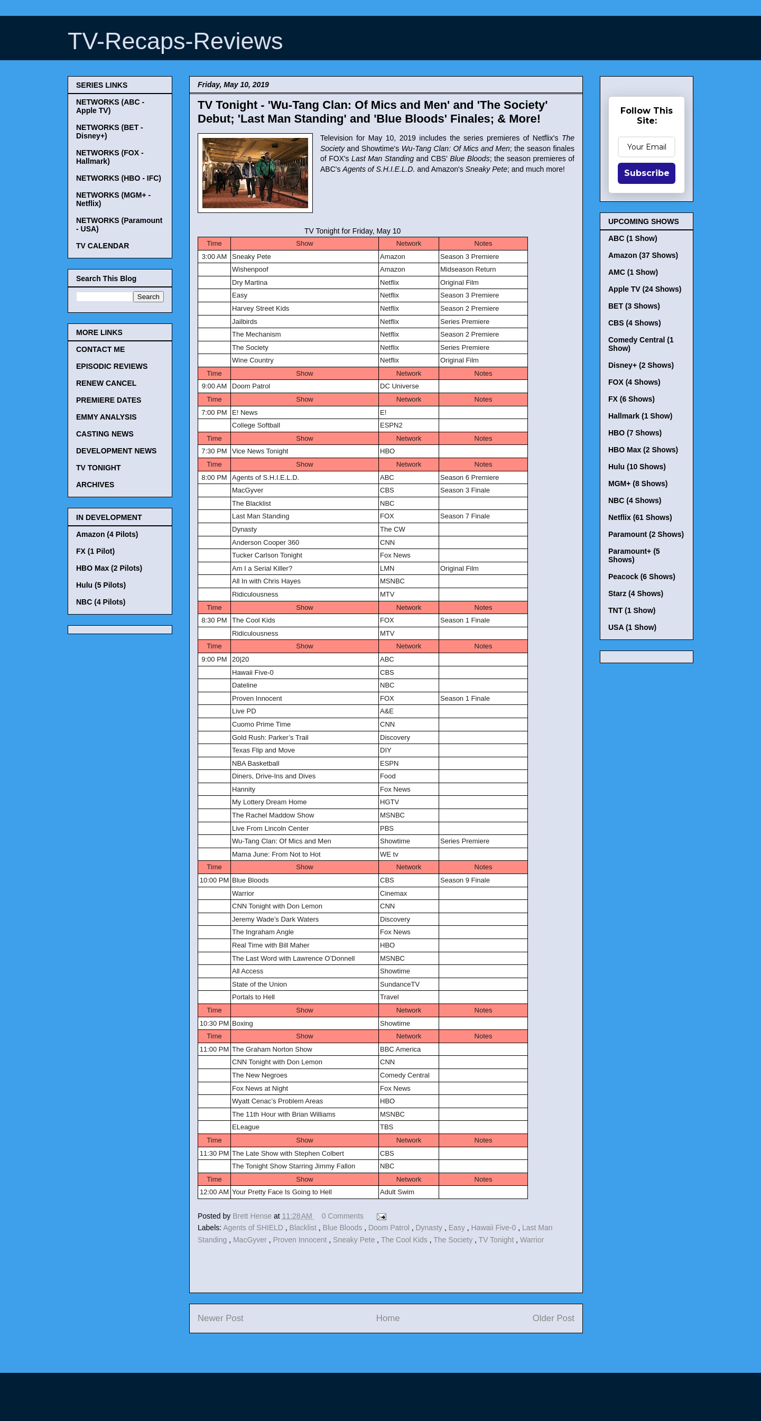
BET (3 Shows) (634, 306)
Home (388, 1318)
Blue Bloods (344, 1227)
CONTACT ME (100, 349)
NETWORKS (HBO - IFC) (118, 178)
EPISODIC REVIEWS (111, 366)
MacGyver (251, 1240)
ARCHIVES (95, 484)
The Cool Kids (405, 1240)
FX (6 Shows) (631, 399)
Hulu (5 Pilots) (101, 585)
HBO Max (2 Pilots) (109, 568)
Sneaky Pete (355, 1240)
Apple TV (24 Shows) (644, 289)
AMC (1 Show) (633, 272)
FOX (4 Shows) (634, 382)
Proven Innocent (301, 1240)
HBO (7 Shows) (635, 433)
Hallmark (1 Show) (640, 416)
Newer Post (221, 1318)
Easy (458, 1227)
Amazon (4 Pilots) (107, 534)
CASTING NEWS (105, 434)
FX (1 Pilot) (95, 551)
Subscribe (647, 173)
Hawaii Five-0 (494, 1227)
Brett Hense (253, 1216)
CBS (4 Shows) (634, 323)
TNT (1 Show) (631, 610)
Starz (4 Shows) (635, 593)
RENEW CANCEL (106, 383)
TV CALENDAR (102, 246)
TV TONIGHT (98, 467)
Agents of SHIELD (254, 1227)
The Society (454, 1240)
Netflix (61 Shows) (640, 517)
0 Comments (343, 1216)
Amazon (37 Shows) (643, 255)
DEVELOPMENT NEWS (116, 451)
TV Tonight (497, 1240)
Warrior (532, 1240)
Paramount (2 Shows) (646, 534)
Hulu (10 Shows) (637, 466)
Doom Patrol (390, 1227)
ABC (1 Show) (632, 238)
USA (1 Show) (632, 627)
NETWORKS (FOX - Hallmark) (110, 156)
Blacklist (304, 1227)
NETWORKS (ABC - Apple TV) (110, 106)
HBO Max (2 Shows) (643, 449)
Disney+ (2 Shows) (641, 365)
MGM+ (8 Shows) (637, 483)
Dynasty (429, 1227)
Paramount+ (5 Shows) (634, 555)
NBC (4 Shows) (634, 500)
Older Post (553, 1318)
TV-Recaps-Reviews (175, 40)
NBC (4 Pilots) (100, 602)
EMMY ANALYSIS (106, 417)
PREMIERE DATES (108, 400)
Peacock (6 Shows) (641, 576)
